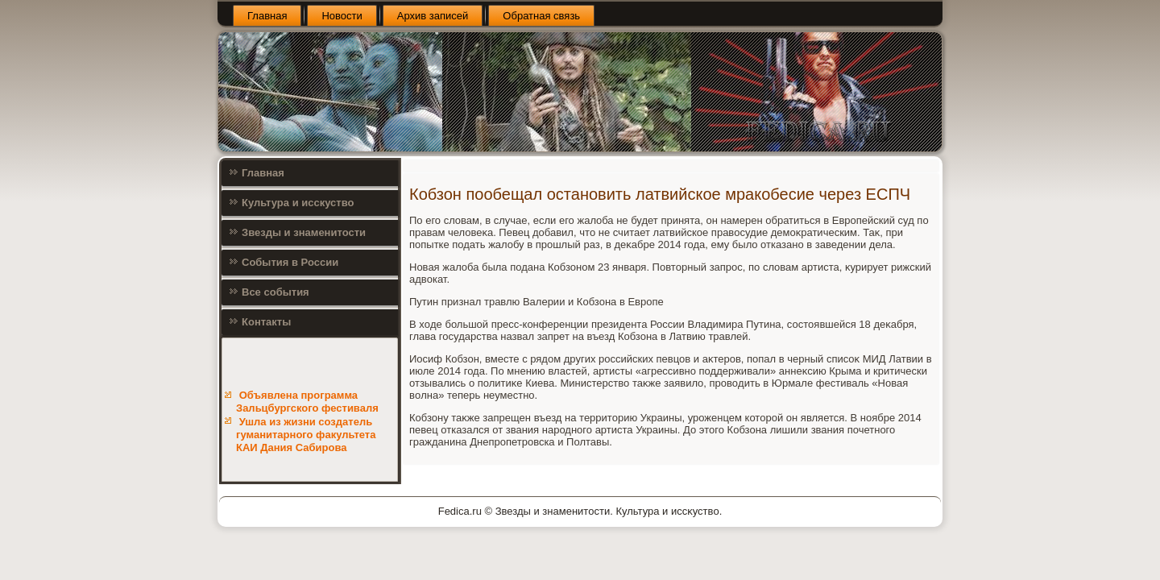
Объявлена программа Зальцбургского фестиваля (307, 401)
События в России (290, 262)
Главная (267, 16)
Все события (275, 292)
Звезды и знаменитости (304, 232)
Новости (341, 16)
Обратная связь (541, 16)
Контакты (266, 322)
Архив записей (433, 16)
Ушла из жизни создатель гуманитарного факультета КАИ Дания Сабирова (305, 435)
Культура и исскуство (298, 203)
